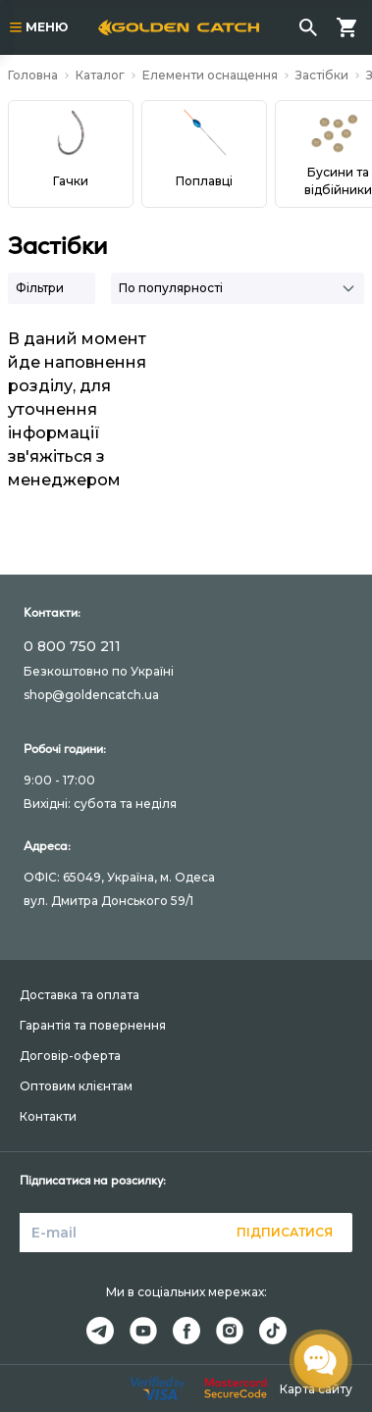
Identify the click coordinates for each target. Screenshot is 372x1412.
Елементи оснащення (210, 75)
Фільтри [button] (40, 287)
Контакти (48, 1116)
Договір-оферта (70, 1055)
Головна (33, 75)
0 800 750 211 (72, 646)
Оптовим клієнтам (76, 1086)
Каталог (100, 75)
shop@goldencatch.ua (91, 694)
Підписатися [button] (285, 1232)
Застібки (321, 75)
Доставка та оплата (79, 994)
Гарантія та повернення (93, 1025)
